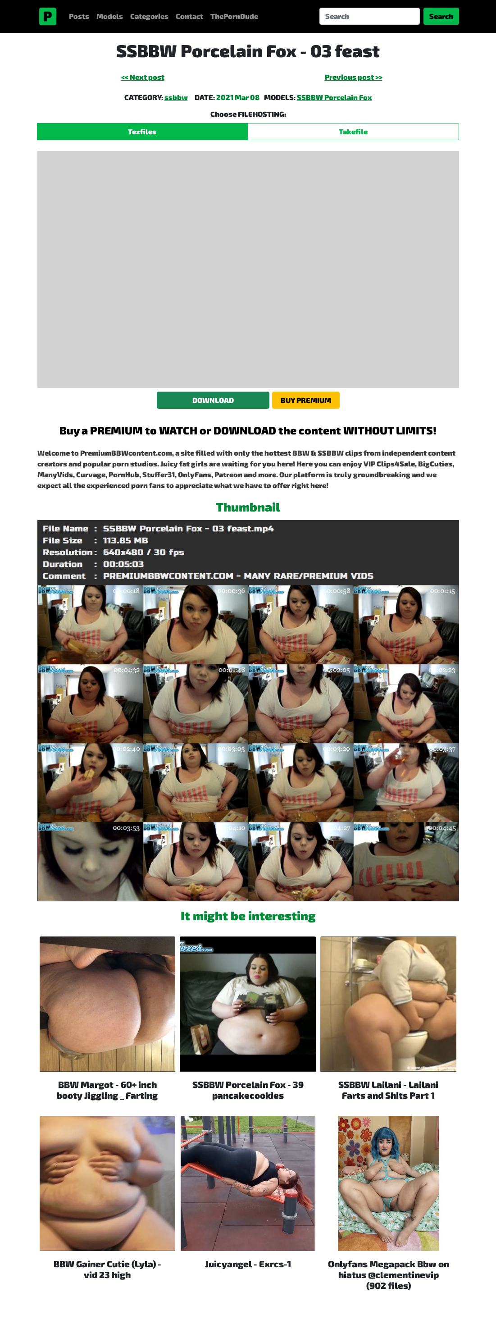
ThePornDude (234, 16)
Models (109, 16)
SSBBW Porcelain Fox (334, 97)
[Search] (369, 16)
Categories (149, 16)
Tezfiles (142, 131)
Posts (79, 16)
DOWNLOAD (213, 400)
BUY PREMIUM (306, 400)
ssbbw (176, 97)
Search (441, 16)
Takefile (353, 131)
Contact (189, 16)
